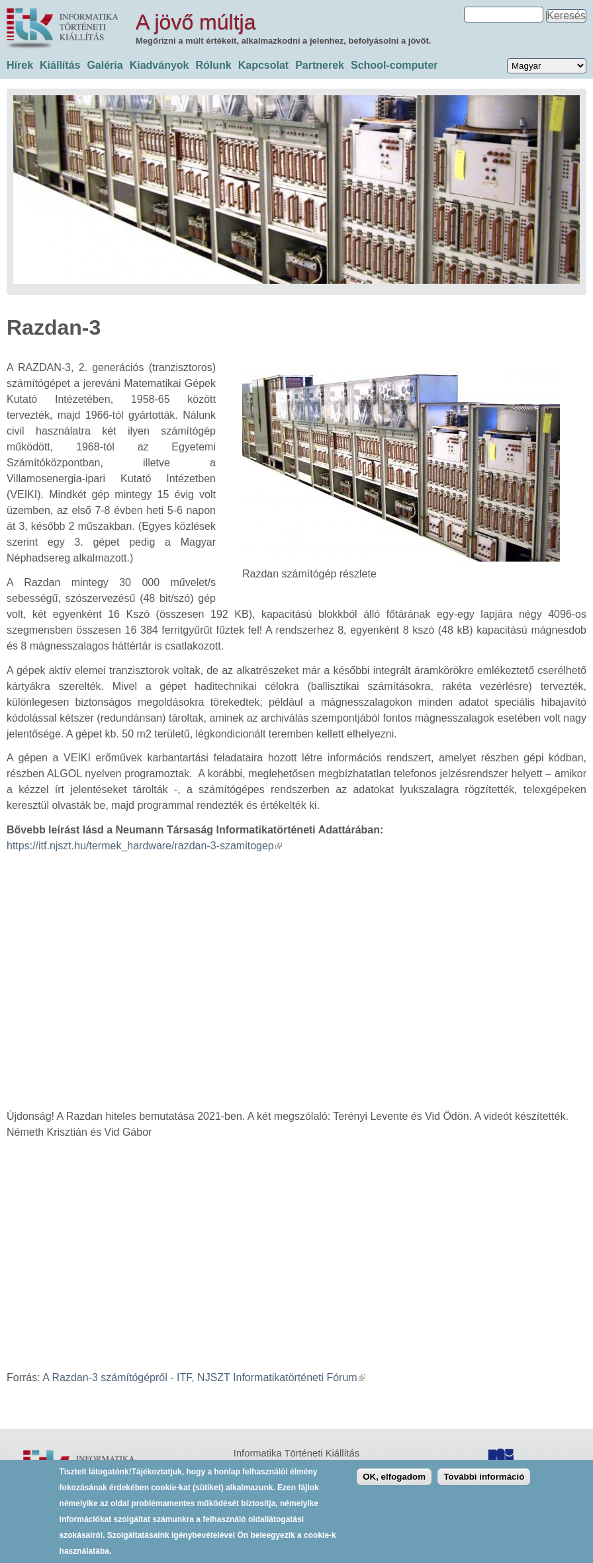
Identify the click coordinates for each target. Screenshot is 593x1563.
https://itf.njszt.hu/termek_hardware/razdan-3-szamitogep (144, 845)
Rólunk (213, 65)
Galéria (104, 65)
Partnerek (319, 65)
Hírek (20, 65)
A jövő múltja (195, 22)
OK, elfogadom (394, 1477)
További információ (483, 1477)
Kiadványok (159, 65)
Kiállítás (60, 65)
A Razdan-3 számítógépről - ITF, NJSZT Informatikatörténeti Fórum (203, 1377)
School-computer (394, 65)
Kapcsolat (263, 65)
